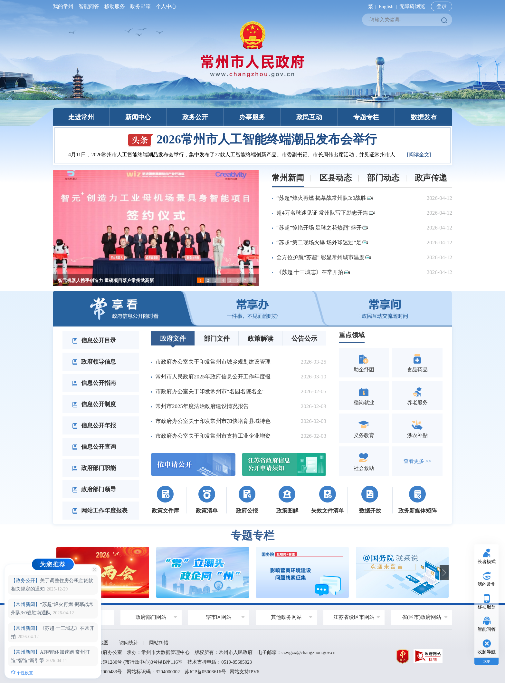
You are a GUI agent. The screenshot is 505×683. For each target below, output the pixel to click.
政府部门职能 (94, 468)
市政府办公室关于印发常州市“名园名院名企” (210, 391)
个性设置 (22, 672)
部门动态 (383, 177)
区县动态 (335, 177)
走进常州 (81, 117)
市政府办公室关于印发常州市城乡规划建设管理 (213, 362)
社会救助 (364, 461)
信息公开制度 (94, 404)
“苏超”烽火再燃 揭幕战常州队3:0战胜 (324, 198)
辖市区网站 (219, 617)
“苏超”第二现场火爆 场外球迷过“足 (322, 242)
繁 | (371, 6)
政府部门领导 (94, 489)
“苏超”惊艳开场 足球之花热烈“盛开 (322, 228)
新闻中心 (138, 117)
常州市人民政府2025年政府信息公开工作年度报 (213, 377)
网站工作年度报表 (100, 510)
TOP (486, 661)
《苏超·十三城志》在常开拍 (313, 272)
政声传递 (431, 177)
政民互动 (309, 117)
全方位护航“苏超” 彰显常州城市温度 (323, 257)
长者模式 (487, 561)
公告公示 (304, 338)
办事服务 (252, 117)
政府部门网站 (151, 617)
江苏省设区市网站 (354, 617)
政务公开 (195, 117)
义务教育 (364, 428)
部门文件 (217, 338)
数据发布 (424, 117)
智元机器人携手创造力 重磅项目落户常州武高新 (106, 280)
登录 (441, 6)
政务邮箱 (140, 6)
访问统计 (128, 642)
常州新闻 (288, 177)
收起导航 (487, 651)
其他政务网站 (286, 617)
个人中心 (164, 6)
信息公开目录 (94, 340)
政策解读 (260, 338)
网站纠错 (158, 642)
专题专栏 (366, 117)
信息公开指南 (94, 383)
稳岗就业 (364, 395)
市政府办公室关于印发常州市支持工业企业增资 (213, 436)
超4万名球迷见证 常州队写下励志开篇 (325, 213)
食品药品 (417, 362)
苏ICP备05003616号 (205, 671)
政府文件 (173, 338)
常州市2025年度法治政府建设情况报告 (202, 406)
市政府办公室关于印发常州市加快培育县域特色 (213, 421)
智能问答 (89, 6)
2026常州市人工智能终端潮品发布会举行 (252, 139)
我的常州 (64, 6)
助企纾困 (364, 362)
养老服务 (417, 395)
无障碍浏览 (412, 6)
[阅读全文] (419, 154)
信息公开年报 (94, 425)
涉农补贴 (417, 428)
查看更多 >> (417, 461)
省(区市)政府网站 (422, 617)
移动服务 (115, 6)
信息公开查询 (94, 447)
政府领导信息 (94, 361)
